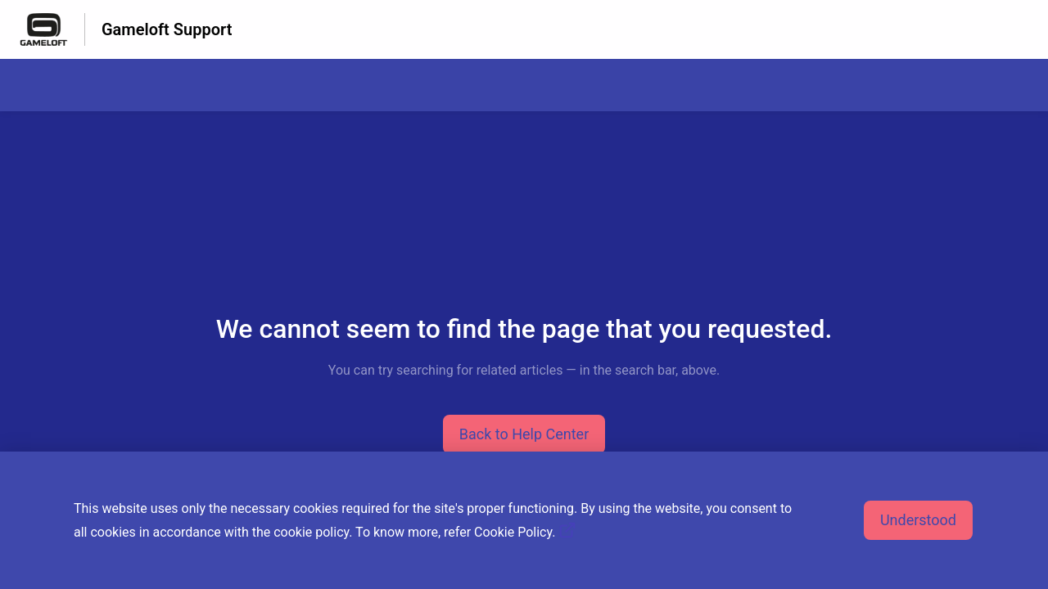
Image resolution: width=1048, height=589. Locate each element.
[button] (524, 434)
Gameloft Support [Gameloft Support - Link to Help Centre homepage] (167, 29)
